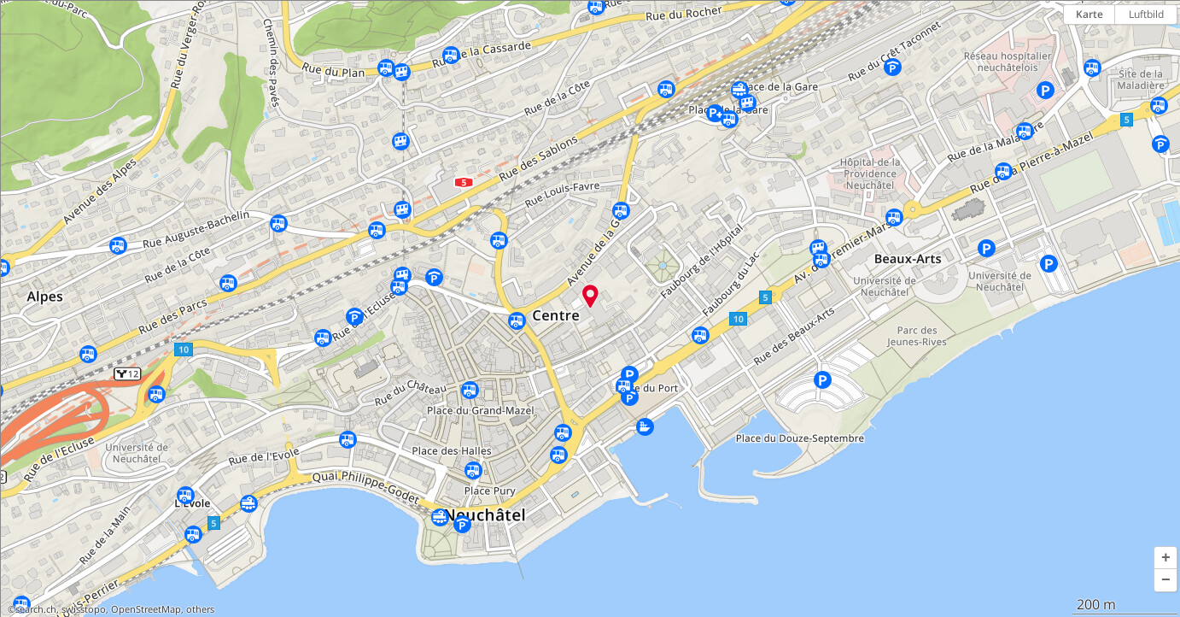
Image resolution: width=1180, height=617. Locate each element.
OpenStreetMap (146, 609)
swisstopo (83, 609)
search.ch (35, 609)
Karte (1089, 14)
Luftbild (1146, 14)
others (200, 609)
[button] (1165, 558)
